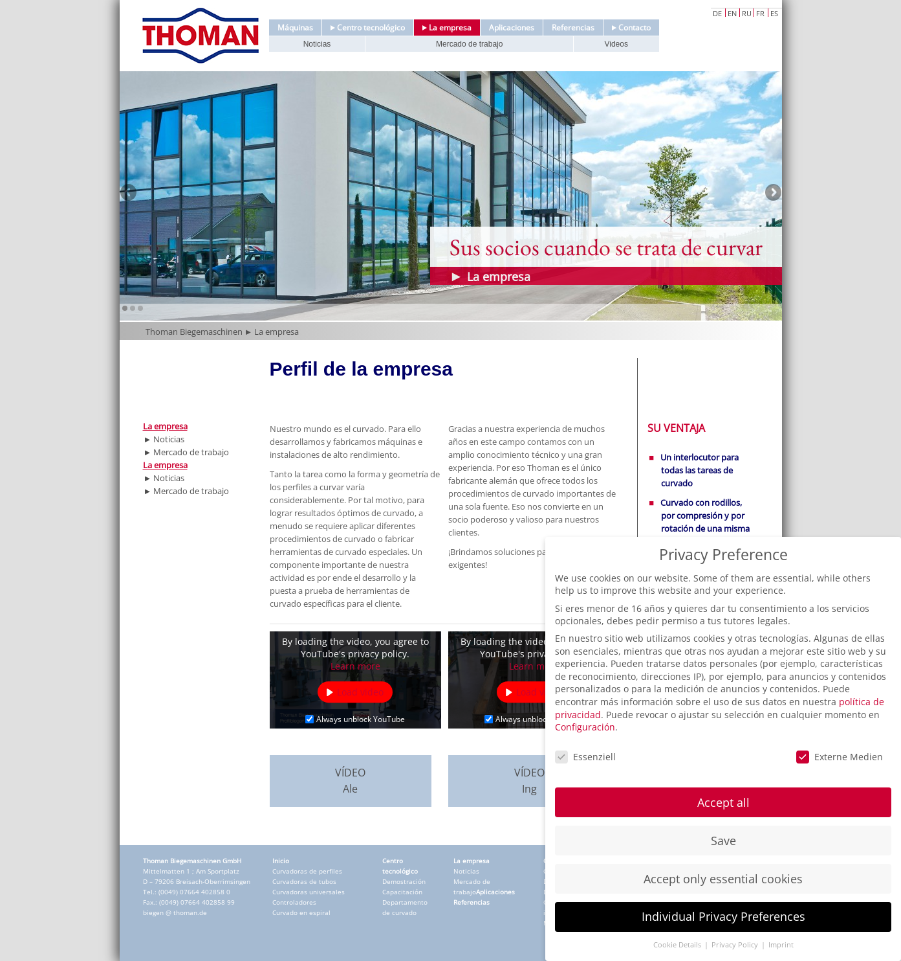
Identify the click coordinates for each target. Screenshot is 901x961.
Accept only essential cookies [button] (723, 879)
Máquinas (295, 27)
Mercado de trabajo (469, 44)
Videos (615, 44)
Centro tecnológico (368, 27)
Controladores (294, 902)
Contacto (631, 27)
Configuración (585, 727)
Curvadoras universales (308, 891)
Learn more (355, 666)
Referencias (573, 27)
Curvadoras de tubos (304, 881)
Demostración (404, 881)
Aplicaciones (511, 27)
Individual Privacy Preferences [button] (723, 916)
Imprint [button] (781, 944)
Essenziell (585, 757)
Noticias (317, 44)
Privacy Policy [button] (735, 944)
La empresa (447, 27)
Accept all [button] (723, 802)
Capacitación (402, 891)
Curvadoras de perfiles (307, 871)
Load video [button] (360, 692)
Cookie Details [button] (678, 944)
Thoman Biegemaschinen (194, 331)
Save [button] (723, 840)
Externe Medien (839, 757)
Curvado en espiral (301, 912)
